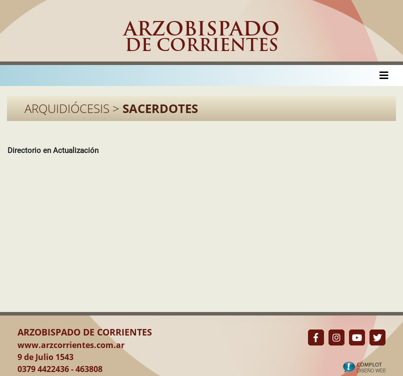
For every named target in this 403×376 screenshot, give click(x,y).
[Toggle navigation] (384, 75)
